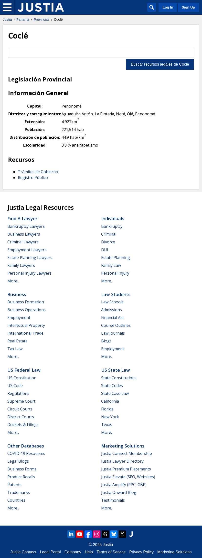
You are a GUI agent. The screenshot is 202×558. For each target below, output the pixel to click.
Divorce (108, 242)
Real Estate (17, 341)
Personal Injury (115, 273)
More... (13, 281)
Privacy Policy (141, 552)
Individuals (112, 218)
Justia (7, 19)
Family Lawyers (21, 265)
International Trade (25, 333)
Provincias (42, 19)
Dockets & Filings (23, 424)
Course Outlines (116, 325)
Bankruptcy (111, 226)
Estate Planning (115, 257)
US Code (15, 385)
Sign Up (188, 7)
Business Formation (25, 302)
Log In (168, 7)
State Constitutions (119, 377)
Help (89, 552)
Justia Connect (23, 552)
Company (72, 552)
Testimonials (113, 500)
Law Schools (112, 302)
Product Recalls (21, 476)
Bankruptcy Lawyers (26, 226)
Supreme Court (21, 401)
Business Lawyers (23, 234)
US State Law (115, 370)
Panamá (22, 19)
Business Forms (21, 469)
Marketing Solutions (122, 446)
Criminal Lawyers (23, 242)
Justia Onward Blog (118, 492)
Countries (16, 500)
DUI (104, 249)
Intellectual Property (26, 325)
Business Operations (26, 309)
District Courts (20, 416)
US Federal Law (24, 370)
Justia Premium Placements (126, 469)
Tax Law (14, 348)
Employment (18, 317)
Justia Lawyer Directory (122, 461)
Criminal (108, 234)
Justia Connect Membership (126, 453)
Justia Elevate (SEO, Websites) (128, 476)
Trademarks (18, 492)
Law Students (115, 294)
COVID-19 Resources (26, 453)
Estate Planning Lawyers (29, 257)
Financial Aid (112, 317)
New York (110, 416)
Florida (107, 409)
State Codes (112, 385)
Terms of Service (111, 552)
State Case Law (115, 393)
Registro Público (33, 177)
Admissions (111, 309)
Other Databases (25, 446)
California (110, 401)
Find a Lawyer (22, 218)
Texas (106, 424)
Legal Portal (50, 552)
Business (16, 294)
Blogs (106, 341)
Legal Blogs (18, 461)
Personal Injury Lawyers (29, 273)
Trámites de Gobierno (38, 171)
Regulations (18, 393)
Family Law (111, 265)
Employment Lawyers (26, 249)
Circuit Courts (19, 409)
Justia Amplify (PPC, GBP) (124, 484)
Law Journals (113, 333)
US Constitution (21, 377)
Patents (14, 484)
